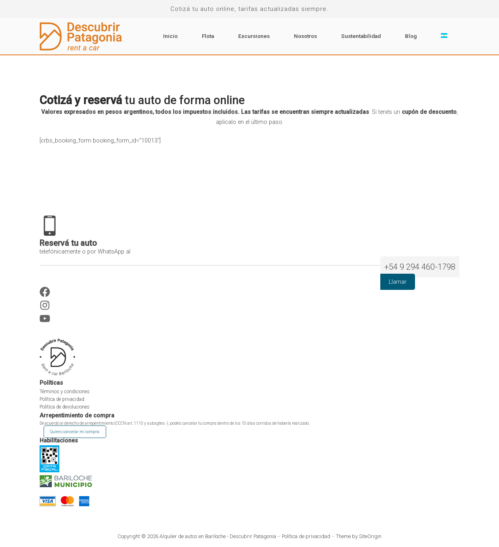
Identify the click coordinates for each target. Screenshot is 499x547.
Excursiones (254, 36)
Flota (208, 36)
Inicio (170, 36)
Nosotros (305, 36)
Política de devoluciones (65, 407)
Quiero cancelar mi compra (74, 432)
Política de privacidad (62, 399)
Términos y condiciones (65, 391)
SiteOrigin (370, 536)
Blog (411, 36)
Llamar (398, 282)
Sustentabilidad (361, 36)
